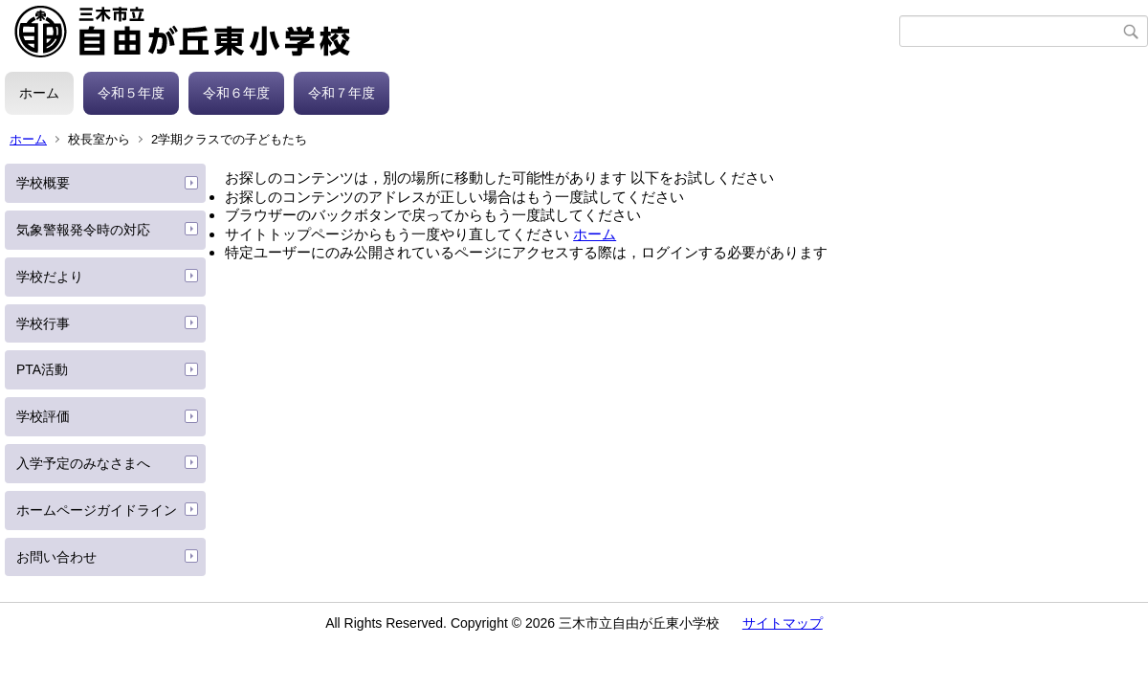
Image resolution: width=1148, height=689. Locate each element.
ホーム (39, 92)
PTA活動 (42, 369)
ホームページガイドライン (96, 510)
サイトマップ (782, 623)
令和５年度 (131, 92)
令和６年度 (236, 92)
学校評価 (43, 416)
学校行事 (43, 323)
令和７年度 (341, 92)
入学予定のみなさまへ (83, 463)
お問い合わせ (56, 557)
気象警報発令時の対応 (83, 229)
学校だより (49, 276)
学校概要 (43, 182)
